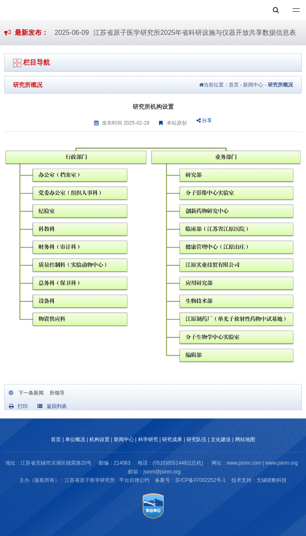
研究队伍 (196, 439)
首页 (234, 85)
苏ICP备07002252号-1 (200, 480)
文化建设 (221, 439)
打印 (18, 406)
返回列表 (52, 406)
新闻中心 (253, 85)
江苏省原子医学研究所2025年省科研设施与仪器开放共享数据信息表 (194, 32)
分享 (204, 120)
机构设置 (99, 439)
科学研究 (148, 439)
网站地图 (245, 439)
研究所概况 (280, 85)
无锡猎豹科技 (271, 480)
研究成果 (172, 439)
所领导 (56, 393)
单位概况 (75, 439)
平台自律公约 (134, 480)
